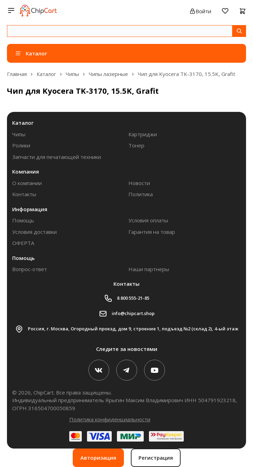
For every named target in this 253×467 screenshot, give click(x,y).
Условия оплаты (148, 220)
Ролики (21, 145)
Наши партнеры (148, 269)
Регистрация (156, 457)
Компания (25, 171)
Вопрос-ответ (29, 269)
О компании (27, 182)
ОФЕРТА (23, 242)
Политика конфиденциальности (109, 419)
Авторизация (98, 457)
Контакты (24, 194)
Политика (140, 194)
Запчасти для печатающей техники (56, 156)
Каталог (23, 122)
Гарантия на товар (151, 231)
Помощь (23, 220)
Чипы (18, 134)
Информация (29, 209)
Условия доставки (34, 231)
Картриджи (142, 134)
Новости (139, 182)
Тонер (136, 145)
